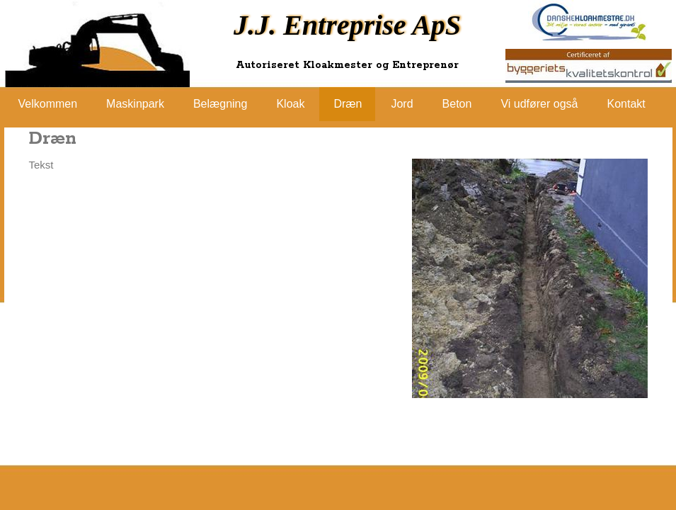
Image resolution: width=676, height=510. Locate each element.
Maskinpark (135, 104)
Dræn (347, 104)
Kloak (290, 104)
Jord (402, 104)
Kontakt (626, 104)
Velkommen (48, 104)
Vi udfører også (539, 104)
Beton (457, 104)
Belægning (220, 104)
